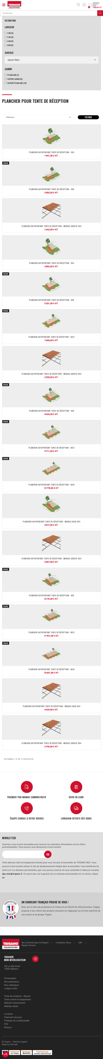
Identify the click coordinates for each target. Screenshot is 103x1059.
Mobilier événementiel (14, 1003)
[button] (5, 1054)
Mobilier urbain (11, 1006)
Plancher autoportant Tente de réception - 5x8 (51, 300)
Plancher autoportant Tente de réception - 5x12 (51, 337)
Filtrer (88, 117)
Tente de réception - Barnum (17, 996)
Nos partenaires (11, 981)
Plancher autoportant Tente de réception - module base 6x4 (51, 521)
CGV (6, 1024)
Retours (8, 1027)
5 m (10, 37)
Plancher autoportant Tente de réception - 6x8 (51, 410)
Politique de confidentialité (16, 1020)
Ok (47, 854)
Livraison (8, 1014)
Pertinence (39, 117)
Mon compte (84, 4)
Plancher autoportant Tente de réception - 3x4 (51, 152)
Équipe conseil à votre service (27, 818)
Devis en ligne (76, 797)
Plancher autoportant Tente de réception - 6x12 (51, 447)
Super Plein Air (17, 83)
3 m (10, 33)
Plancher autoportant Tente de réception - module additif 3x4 (51, 226)
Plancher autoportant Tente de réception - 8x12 (51, 632)
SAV (80, 942)
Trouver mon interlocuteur (15, 958)
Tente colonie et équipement (17, 999)
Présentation (10, 978)
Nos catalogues (11, 985)
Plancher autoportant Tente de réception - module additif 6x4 (51, 558)
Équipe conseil (28, 945)
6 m (10, 41)
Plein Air (13, 75)
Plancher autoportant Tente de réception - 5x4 (51, 263)
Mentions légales (20, 1042)
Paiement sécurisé (13, 1017)
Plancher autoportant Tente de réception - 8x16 (51, 669)
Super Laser (15, 79)
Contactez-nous (63, 942)
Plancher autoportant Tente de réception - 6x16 (51, 484)
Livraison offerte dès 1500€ (76, 818)
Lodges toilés (10, 988)
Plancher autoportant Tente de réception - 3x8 (51, 189)
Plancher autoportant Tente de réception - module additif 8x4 (51, 743)
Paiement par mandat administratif (26, 797)
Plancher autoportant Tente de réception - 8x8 (51, 595)
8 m (10, 45)
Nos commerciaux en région (35, 942)
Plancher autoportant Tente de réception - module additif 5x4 (51, 374)
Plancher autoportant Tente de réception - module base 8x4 (51, 706)
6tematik (14, 1044)
